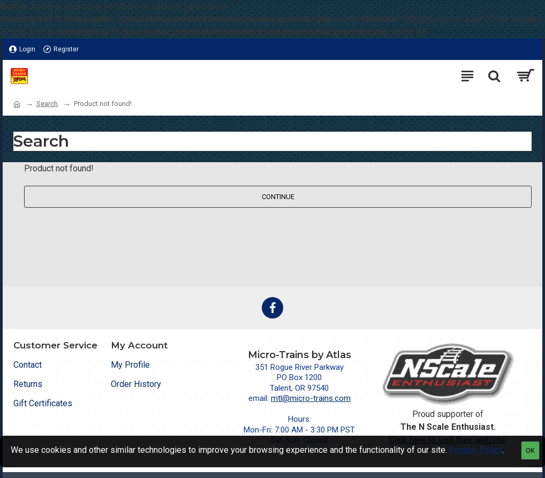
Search (47, 104)
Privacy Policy (476, 450)
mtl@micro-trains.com (311, 398)
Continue (278, 197)
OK (530, 450)
